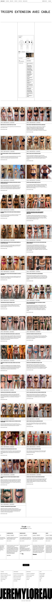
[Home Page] (3, 1)
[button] (7, 1)
